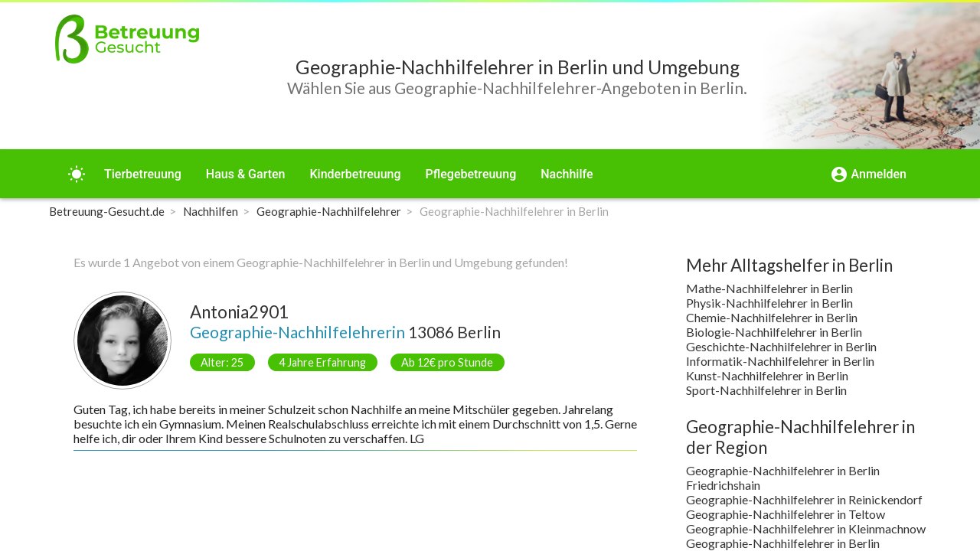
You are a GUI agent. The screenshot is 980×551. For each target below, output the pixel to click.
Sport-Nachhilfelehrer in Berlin (766, 390)
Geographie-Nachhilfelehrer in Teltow (785, 514)
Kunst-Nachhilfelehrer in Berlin (767, 375)
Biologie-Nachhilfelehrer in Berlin (774, 331)
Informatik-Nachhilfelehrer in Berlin (780, 361)
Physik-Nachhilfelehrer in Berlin (769, 302)
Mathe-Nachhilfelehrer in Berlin (769, 288)
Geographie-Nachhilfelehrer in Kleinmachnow (806, 528)
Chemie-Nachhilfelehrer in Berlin (772, 317)
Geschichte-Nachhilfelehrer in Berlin (781, 346)
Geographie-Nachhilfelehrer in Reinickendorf (804, 499)
